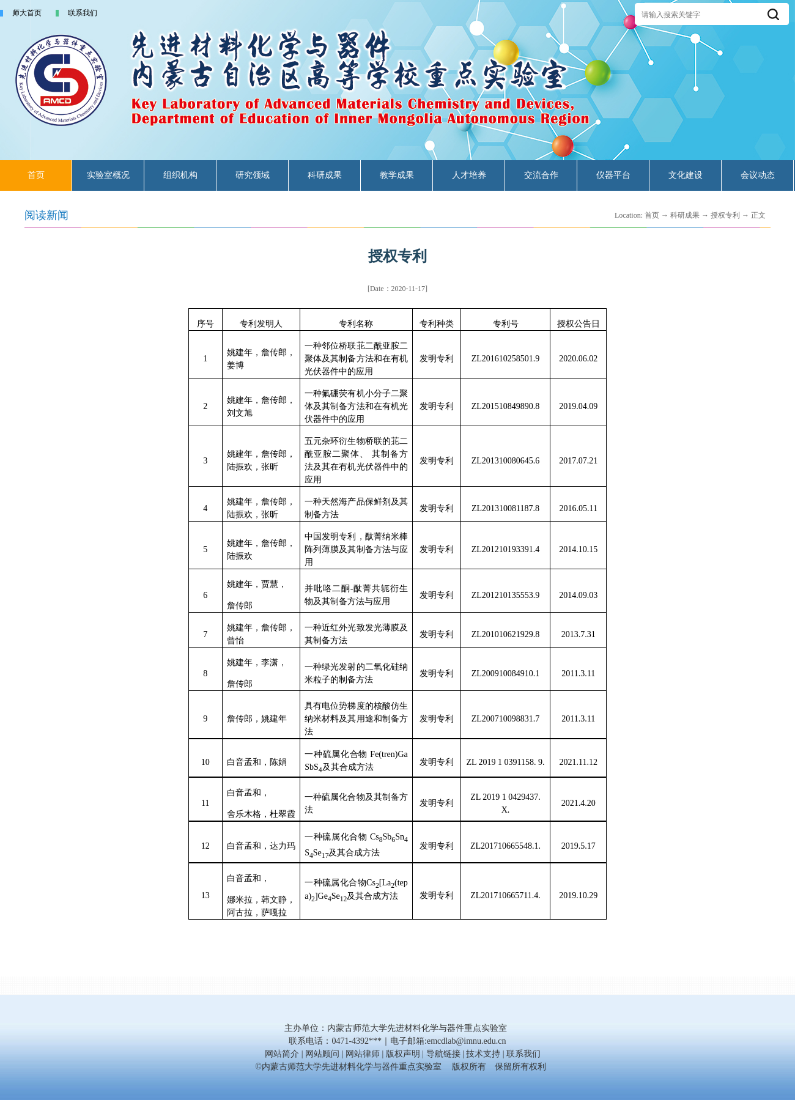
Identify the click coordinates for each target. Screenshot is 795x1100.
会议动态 (758, 175)
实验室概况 (108, 175)
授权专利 (725, 215)
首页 (36, 175)
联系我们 (82, 13)
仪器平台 (613, 175)
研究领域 (252, 175)
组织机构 (180, 175)
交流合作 (541, 175)
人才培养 (469, 175)
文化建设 (685, 175)
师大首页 (27, 13)
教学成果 (397, 175)
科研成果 (325, 175)
